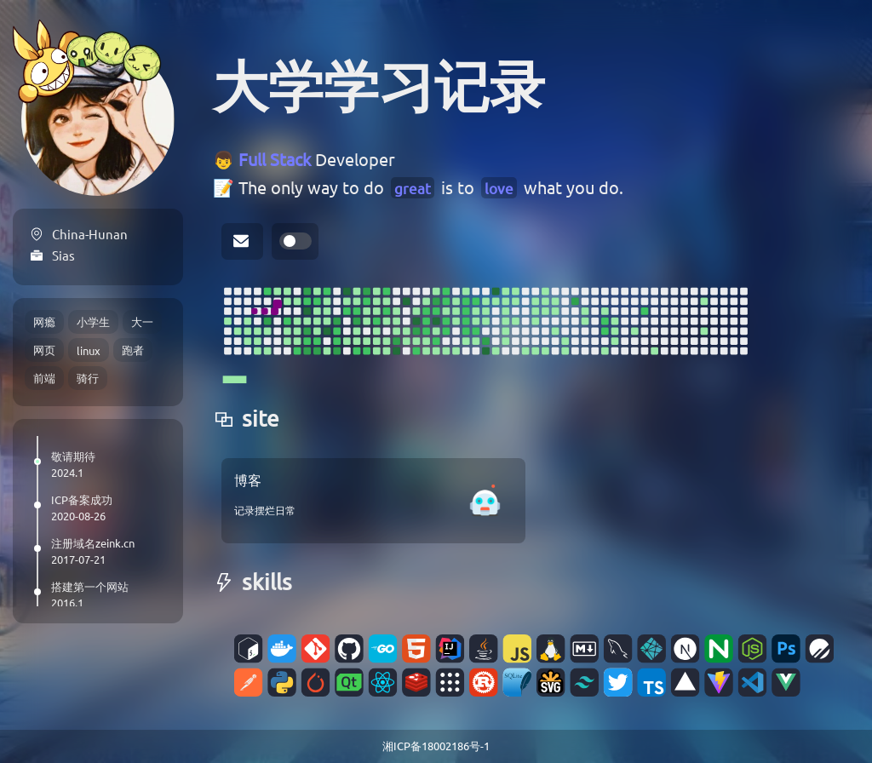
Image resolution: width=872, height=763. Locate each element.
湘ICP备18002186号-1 (436, 745)
